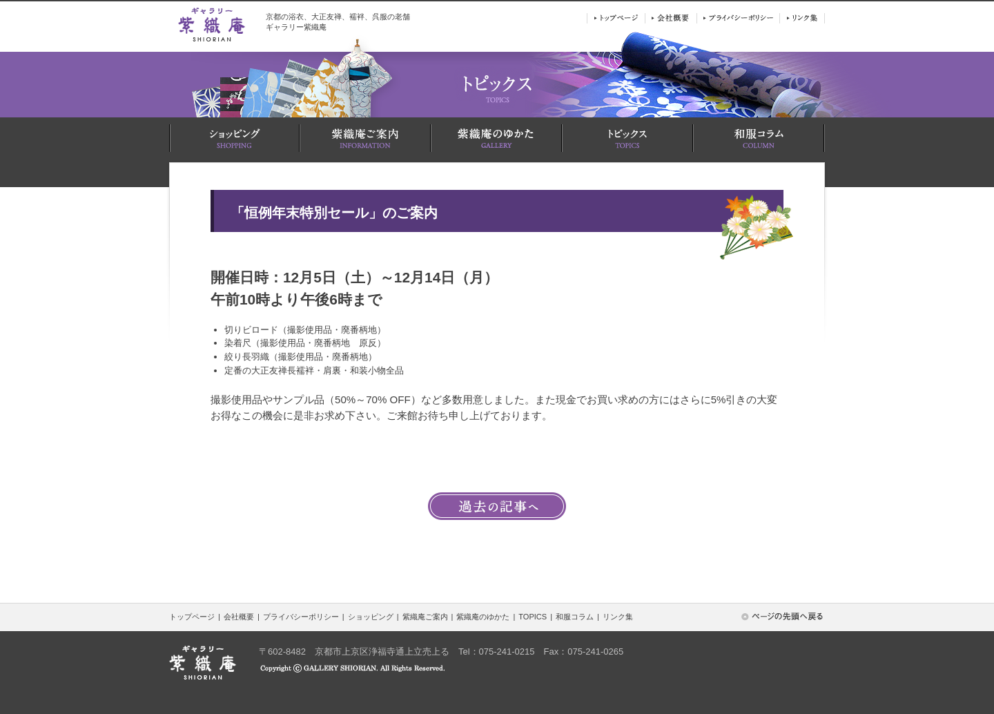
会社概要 (239, 616)
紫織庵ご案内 (425, 616)
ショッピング (370, 616)
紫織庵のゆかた (482, 616)
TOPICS (532, 616)
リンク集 (618, 616)
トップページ (192, 616)
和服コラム (575, 616)
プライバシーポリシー (301, 616)
